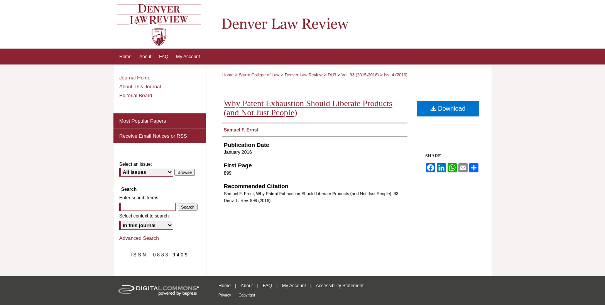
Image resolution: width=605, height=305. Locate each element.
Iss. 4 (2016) (395, 74)
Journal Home (134, 78)
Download (448, 108)
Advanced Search (139, 238)
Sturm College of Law (259, 74)
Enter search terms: (139, 198)
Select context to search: (144, 216)
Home (227, 74)
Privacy (224, 295)
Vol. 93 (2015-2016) (360, 74)
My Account (294, 285)
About (247, 285)
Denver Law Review (304, 74)
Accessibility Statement (339, 285)
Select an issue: (135, 164)
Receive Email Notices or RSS (153, 136)
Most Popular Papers (142, 121)
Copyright (246, 295)
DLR (332, 74)
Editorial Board (135, 95)
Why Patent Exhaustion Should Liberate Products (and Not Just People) (308, 107)
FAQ (267, 285)
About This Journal (140, 86)
